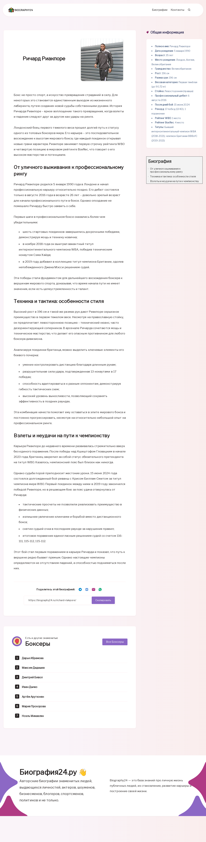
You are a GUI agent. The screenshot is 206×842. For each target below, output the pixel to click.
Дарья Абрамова (34, 660)
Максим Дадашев (35, 670)
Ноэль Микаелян (34, 718)
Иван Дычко (31, 689)
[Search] (188, 12)
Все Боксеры (115, 644)
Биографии (158, 11)
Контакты (176, 11)
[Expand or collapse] (199, 164)
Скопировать (102, 602)
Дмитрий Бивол (33, 679)
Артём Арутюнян (34, 699)
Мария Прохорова (35, 708)
